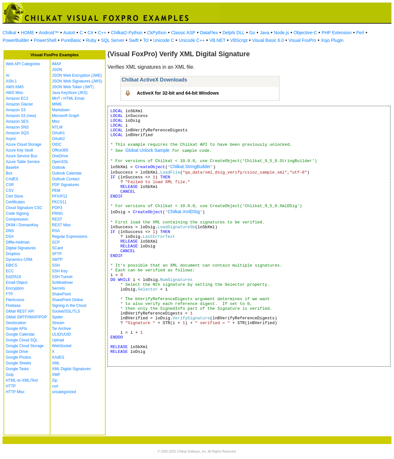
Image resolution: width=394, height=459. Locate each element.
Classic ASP (183, 32)
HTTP (11, 386)
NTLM (57, 127)
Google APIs (16, 328)
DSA (10, 236)
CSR (10, 185)
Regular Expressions (69, 236)
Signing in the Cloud (69, 305)
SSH (56, 265)
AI (7, 75)
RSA (56, 231)
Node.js (281, 32)
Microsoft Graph (65, 115)
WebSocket (61, 346)
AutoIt (69, 32)
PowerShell (45, 40)
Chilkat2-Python (127, 32)
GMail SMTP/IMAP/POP (26, 317)
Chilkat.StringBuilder (190, 166)
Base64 (12, 167)
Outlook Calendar (67, 173)
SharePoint (61, 294)
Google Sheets (18, 363)
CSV (10, 190)
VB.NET (217, 40)
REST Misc (61, 225)
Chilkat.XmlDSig (183, 211)
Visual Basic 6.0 (268, 40)
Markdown (61, 110)
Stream (58, 323)
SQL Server (112, 40)
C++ (102, 32)
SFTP (57, 254)
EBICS (11, 265)
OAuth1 (58, 133)
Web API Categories (23, 64)
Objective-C (305, 32)
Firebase (13, 305)
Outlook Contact (65, 179)
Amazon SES (17, 121)
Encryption (15, 288)
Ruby (91, 40)
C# (90, 32)
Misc (56, 121)
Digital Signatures (21, 248)
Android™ (49, 32)
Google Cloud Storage (25, 346)
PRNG (57, 213)
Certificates (15, 202)
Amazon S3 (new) (21, 115)
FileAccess (15, 300)
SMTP (57, 259)
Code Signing (17, 213)
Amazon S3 (16, 110)
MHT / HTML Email (68, 98)
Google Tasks (17, 369)
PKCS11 (59, 202)
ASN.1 (11, 81)
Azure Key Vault (19, 150)
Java (264, 32)
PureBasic (71, 40)
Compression (17, 219)
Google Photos (18, 357)
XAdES (58, 357)
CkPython (157, 32)
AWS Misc (14, 92)
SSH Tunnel (62, 277)
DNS (10, 231)
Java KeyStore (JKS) (69, 92)
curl (55, 386)
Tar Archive (61, 328)
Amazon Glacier (19, 104)
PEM (56, 190)
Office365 (60, 150)
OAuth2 (58, 138)
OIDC (57, 144)
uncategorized (64, 392)
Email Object (16, 282)
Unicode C (163, 40)
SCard (57, 248)
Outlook (58, 167)
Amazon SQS (17, 133)
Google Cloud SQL (22, 340)
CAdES (12, 179)
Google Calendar (20, 334)
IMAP (56, 64)
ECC (10, 271)
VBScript (238, 40)
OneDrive (60, 156)
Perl (360, 32)
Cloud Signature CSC (24, 208)
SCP (56, 242)
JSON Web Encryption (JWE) (77, 75)
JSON (57, 69)
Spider (57, 317)
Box (9, 173)
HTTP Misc (15, 392)
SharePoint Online (67, 300)
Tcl (146, 40)
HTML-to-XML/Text (22, 380)
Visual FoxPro (302, 40)
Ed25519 (13, 277)
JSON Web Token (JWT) (73, 87)
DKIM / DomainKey (22, 225)
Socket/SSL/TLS (66, 311)
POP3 (57, 208)
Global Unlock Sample (147, 150)
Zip (54, 380)
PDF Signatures (65, 185)
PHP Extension (337, 32)
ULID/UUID (61, 334)
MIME (57, 104)
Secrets (58, 288)
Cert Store (14, 196)
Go (252, 32)
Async (11, 138)
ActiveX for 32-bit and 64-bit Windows (178, 93)
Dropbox (13, 254)
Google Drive (17, 351)
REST (57, 219)
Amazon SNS (17, 127)
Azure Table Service (23, 161)
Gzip (10, 374)
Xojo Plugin (332, 40)
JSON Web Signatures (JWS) (77, 81)
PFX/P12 (59, 196)
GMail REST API (20, 311)
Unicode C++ (192, 40)
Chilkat (9, 32)
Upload (58, 340)
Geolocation (16, 323)
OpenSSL (60, 161)
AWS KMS (15, 87)
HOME (27, 32)
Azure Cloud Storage (23, 144)
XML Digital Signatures (71, 369)
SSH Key (60, 271)
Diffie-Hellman (18, 242)
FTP (9, 294)
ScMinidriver (62, 282)
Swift (133, 40)
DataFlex (209, 32)
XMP (56, 374)
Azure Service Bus (21, 156)
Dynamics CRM (19, 259)
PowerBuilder (16, 40)
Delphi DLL (233, 32)
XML (56, 363)
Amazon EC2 (17, 98)
